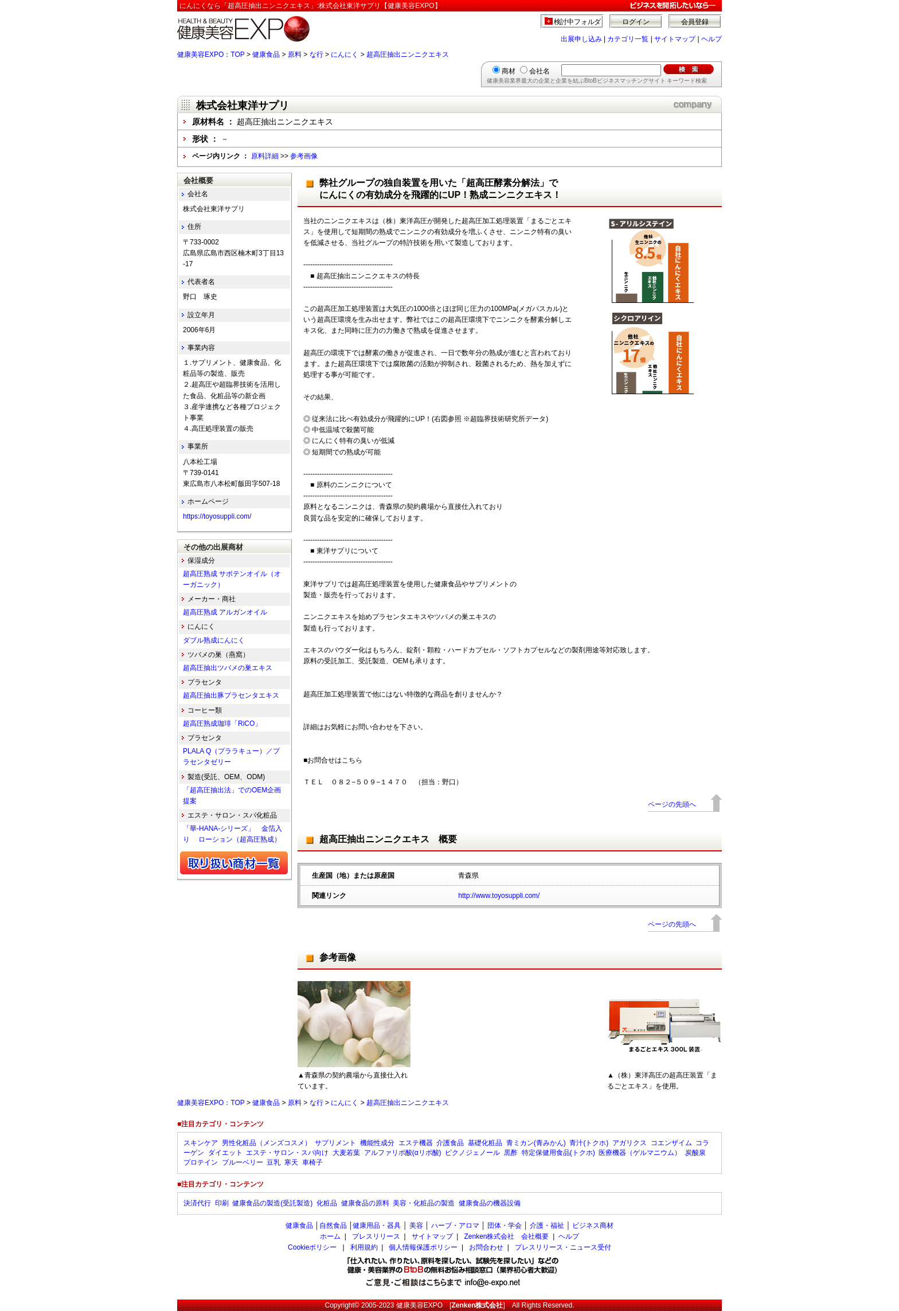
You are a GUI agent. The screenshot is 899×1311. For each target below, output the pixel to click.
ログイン (636, 22)
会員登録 (695, 22)
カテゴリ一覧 (627, 39)
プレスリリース (376, 1236)
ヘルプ (711, 39)
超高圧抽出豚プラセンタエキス (231, 695)
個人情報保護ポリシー (423, 1247)
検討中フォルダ (577, 22)
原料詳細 (265, 156)
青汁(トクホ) (588, 1143)
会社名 (539, 71)
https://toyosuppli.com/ (217, 516)
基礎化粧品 (485, 1143)
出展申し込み (581, 39)
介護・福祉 (547, 1225)
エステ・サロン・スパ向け (287, 1153)
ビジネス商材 (592, 1225)
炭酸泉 (695, 1153)
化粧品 (326, 1203)
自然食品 (333, 1225)
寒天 (291, 1162)
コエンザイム (671, 1143)
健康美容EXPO (419, 1305)
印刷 (222, 1203)
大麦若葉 (346, 1153)
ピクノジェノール (472, 1153)
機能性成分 (377, 1143)
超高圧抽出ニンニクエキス (407, 54)
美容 (416, 1225)
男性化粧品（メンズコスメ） (266, 1143)
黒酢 (511, 1153)
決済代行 (197, 1203)
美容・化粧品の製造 (424, 1203)
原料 (295, 54)
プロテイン (200, 1162)
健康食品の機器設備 (490, 1203)
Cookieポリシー (312, 1247)
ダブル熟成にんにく (214, 640)
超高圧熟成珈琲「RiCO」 (222, 723)
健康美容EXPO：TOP (211, 54)
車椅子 (312, 1162)
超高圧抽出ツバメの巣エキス (227, 668)
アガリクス (629, 1143)
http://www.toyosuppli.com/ (499, 896)
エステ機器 (415, 1143)
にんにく (344, 54)
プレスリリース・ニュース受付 (563, 1247)
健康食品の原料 (365, 1203)
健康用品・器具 (377, 1225)
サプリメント (335, 1143)
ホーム (330, 1236)
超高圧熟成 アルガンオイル (225, 612)
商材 (508, 71)
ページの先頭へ (672, 804)
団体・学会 (504, 1225)
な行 (316, 54)
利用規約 (364, 1247)
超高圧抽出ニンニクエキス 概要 (388, 839)
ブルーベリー (242, 1162)
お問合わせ (486, 1247)
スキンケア (200, 1143)
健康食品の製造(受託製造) (272, 1203)
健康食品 (266, 54)
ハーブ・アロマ (455, 1225)
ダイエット (225, 1153)
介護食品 (450, 1143)
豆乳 (273, 1162)
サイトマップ (674, 39)
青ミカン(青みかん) (536, 1143)
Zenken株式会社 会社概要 (506, 1236)
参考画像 (304, 156)
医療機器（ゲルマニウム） (640, 1153)
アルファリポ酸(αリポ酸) (402, 1153)
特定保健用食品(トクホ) (558, 1153)
